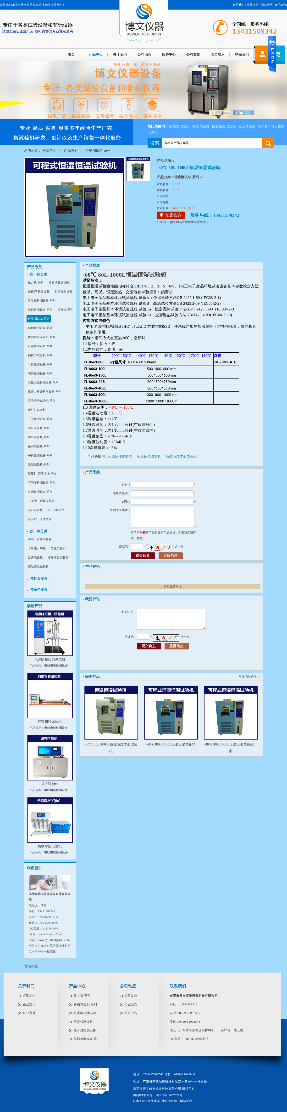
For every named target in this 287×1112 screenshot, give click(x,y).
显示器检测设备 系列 (41, 300)
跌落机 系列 (65, 309)
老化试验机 (58, 548)
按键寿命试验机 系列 (41, 337)
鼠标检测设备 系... (86, 1039)
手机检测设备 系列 (40, 455)
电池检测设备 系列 (40, 491)
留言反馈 (281, 4)
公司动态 (144, 54)
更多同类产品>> (249, 676)
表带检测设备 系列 (40, 373)
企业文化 (29, 1004)
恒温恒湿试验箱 (224, 126)
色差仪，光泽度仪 (40, 519)
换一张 (179, 546)
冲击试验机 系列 (39, 428)
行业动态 (131, 1004)
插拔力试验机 (179, 126)
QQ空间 (174, 222)
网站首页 (49, 150)
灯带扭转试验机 (50, 721)
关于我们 (120, 54)
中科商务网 (169, 1101)
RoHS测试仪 (56, 510)
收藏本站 (253, 4)
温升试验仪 (50, 784)
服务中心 (169, 54)
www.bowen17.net (50, 934)
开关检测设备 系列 (40, 419)
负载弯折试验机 (50, 846)
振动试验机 (247, 126)
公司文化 (193, 54)
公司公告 (131, 1013)
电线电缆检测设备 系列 (43, 382)
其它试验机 (35, 510)
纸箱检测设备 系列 (40, 346)
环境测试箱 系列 (98, 150)
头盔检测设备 (63, 291)
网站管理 (186, 1101)
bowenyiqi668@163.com (54, 940)
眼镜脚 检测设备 (39, 291)
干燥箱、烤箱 (37, 548)
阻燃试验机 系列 (39, 464)
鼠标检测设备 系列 (40, 309)
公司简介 (29, 995)
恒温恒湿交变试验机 (181, 456)
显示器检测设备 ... (86, 1030)
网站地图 (267, 4)
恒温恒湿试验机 (149, 456)
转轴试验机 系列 (59, 282)
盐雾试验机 (35, 557)
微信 (206, 222)
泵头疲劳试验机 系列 (41, 400)
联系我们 (239, 4)
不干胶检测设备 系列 (41, 482)
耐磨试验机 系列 (39, 437)
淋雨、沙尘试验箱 (40, 539)
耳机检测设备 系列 (40, 364)
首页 (71, 54)
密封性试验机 (37, 410)
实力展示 (218, 54)
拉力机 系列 (36, 282)
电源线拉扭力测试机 (50, 659)
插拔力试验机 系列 (40, 355)
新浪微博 (185, 222)
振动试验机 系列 (39, 446)
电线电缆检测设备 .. (57, 665)
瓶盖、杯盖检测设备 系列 (44, 391)
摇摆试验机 (201, 126)
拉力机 (263, 126)
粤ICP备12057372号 (169, 1095)
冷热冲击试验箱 (58, 557)
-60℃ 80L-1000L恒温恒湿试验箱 (170, 744)
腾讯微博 (197, 222)
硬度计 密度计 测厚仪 (42, 473)
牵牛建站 (154, 1101)
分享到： (163, 222)
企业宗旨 (29, 1013)
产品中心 (96, 54)
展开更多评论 (172, 586)
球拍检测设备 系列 (40, 328)
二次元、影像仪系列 (41, 501)
